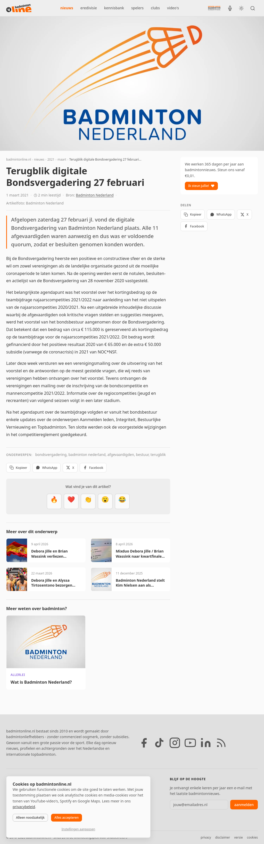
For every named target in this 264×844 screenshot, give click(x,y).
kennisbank (114, 7)
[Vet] (54, 501)
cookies (252, 837)
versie (238, 837)
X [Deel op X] (70, 468)
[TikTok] (159, 742)
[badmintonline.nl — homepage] (18, 8)
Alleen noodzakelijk (30, 817)
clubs (155, 7)
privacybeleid (24, 806)
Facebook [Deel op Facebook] (93, 468)
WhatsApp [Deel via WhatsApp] (46, 468)
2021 (50, 159)
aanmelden (244, 804)
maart (61, 159)
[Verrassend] (105, 501)
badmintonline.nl (18, 159)
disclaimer (222, 837)
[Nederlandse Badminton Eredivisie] (214, 8)
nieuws (66, 7)
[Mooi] (71, 501)
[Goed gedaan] (88, 501)
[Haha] (122, 501)
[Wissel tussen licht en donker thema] (241, 8)
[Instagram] (174, 742)
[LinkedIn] (205, 742)
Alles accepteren (66, 817)
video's (173, 7)
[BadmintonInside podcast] (230, 8)
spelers (137, 7)
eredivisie (88, 7)
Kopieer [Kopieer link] (18, 468)
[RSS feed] (221, 742)
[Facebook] (144, 742)
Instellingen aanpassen (78, 829)
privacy (206, 837)
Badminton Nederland (94, 195)
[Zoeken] (253, 8)
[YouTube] (190, 742)
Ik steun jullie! (201, 186)
